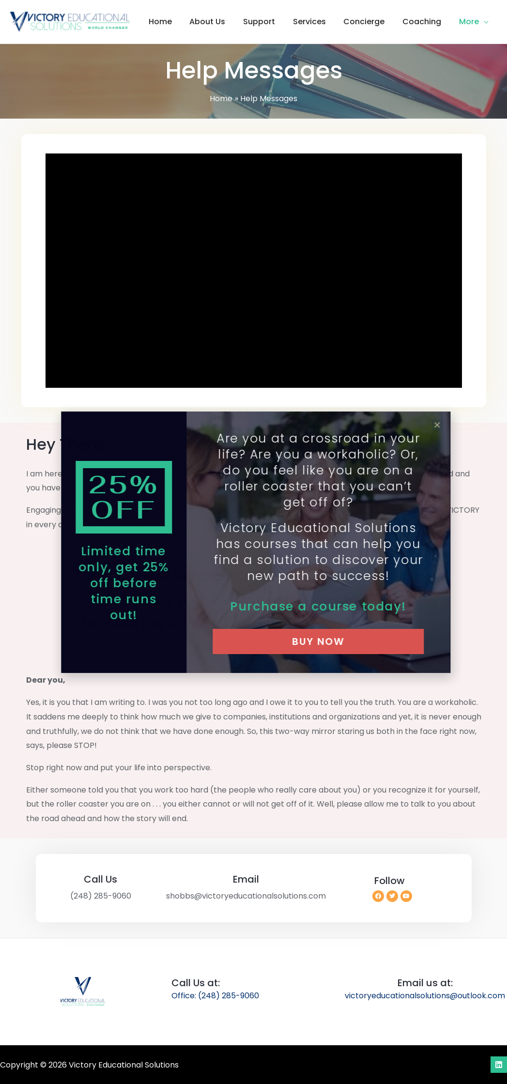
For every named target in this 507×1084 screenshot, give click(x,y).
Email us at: (425, 983)
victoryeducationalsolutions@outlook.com (425, 995)
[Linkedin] (499, 1064)
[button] (485, 22)
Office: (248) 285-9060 (215, 995)
